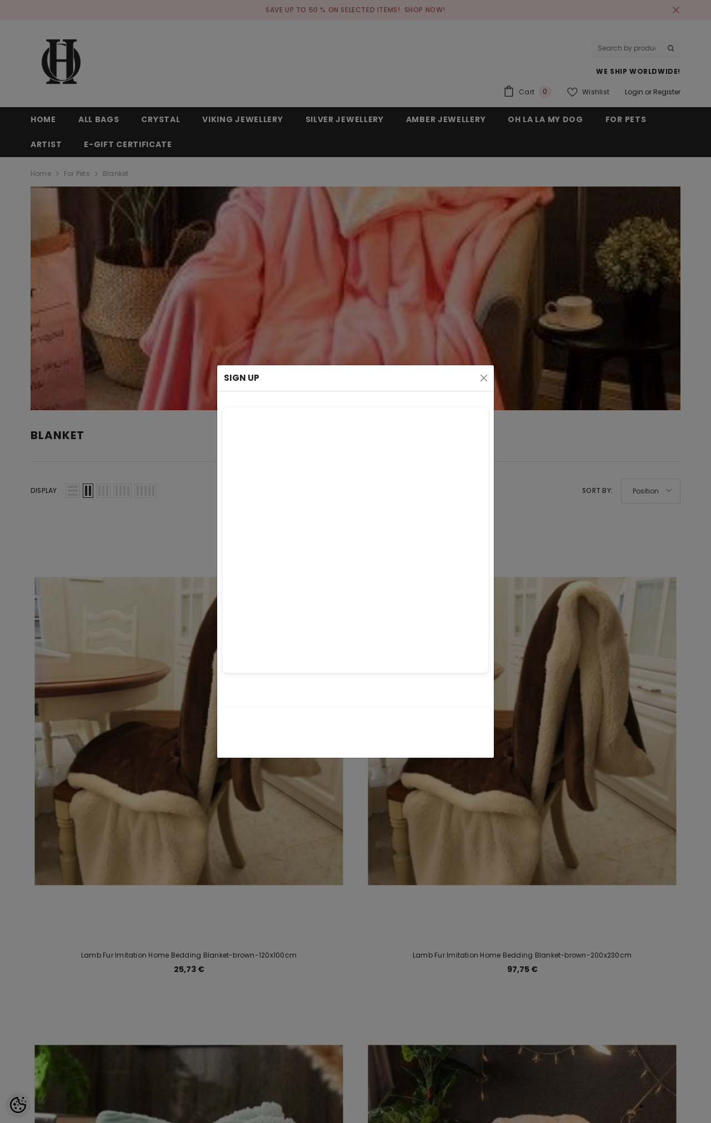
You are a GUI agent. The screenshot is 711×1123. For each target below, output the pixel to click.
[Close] (483, 378)
